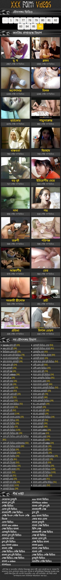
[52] (10, 397)
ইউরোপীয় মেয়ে (45, 169)
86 (40, 26)
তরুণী (15, 229)
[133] (11, 485)
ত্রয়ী (45, 289)
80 (42, 20)
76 (16, 20)
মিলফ (45, 79)
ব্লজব (45, 49)
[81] (16, 438)
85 (33, 26)
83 (20, 26)
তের (45, 259)
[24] (10, 365)
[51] (9, 475)
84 (27, 26)
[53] (10, 391)
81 (49, 20)
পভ (45, 199)
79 (36, 20)
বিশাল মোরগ (45, 319)
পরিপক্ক (45, 229)
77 (23, 20)
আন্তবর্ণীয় (15, 259)
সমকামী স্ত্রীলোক (15, 289)
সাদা (15, 199)
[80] (13, 446)
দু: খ (15, 49)
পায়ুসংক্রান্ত (45, 109)
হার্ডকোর (15, 109)
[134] (11, 413)
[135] (11, 430)
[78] (13, 355)
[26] (10, 348)
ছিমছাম (45, 139)
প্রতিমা (15, 319)
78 (29, 20)
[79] (40, 371)
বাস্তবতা (15, 139)
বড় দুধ (15, 169)
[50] (40, 423)
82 (55, 20)
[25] (11, 345)
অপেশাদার (15, 79)
